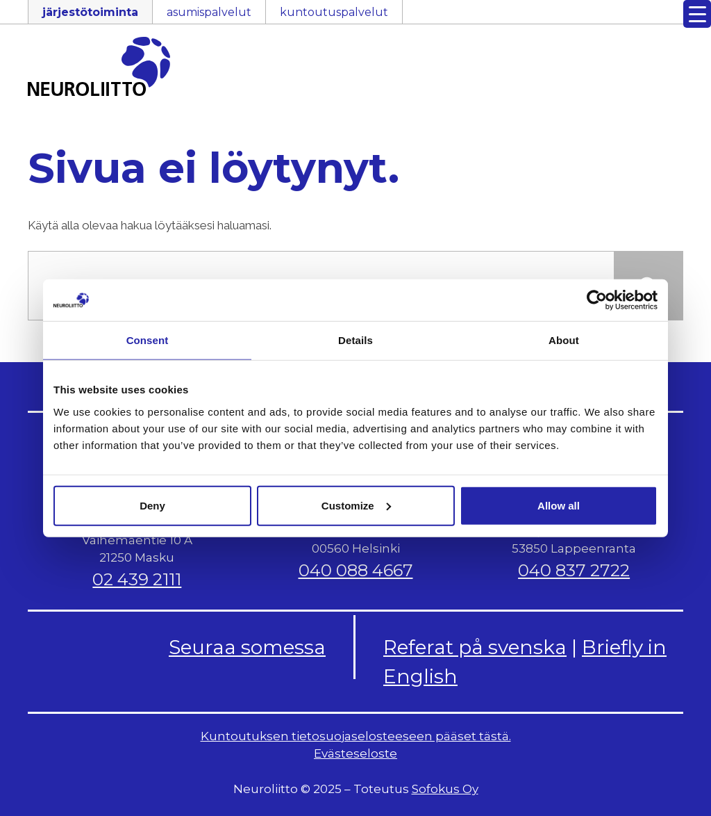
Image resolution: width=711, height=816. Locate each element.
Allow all (558, 505)
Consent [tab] (147, 340)
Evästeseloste (355, 753)
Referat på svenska (475, 647)
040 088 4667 (356, 570)
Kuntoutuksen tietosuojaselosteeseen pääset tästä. (356, 736)
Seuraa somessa (247, 647)
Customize (356, 505)
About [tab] (564, 340)
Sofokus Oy (445, 789)
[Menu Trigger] (697, 14)
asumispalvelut (209, 12)
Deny (152, 505)
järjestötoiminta (90, 12)
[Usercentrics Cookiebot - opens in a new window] (597, 300)
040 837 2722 (574, 570)
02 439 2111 (136, 579)
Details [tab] (355, 340)
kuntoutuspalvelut (334, 12)
